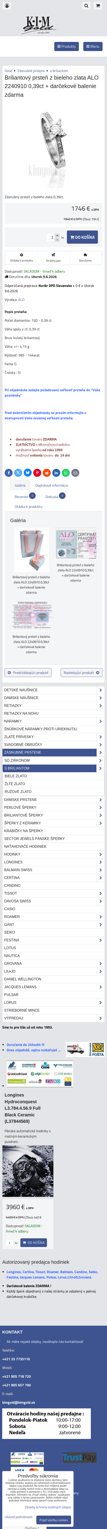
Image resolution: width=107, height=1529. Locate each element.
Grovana (54, 963)
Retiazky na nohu (21, 713)
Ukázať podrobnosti (18, 1517)
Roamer (54, 917)
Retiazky (54, 706)
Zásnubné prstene (54, 752)
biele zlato (16, 776)
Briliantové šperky (54, 815)
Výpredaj (54, 1018)
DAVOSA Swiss (54, 901)
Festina (54, 940)
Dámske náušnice (54, 698)
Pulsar (11, 995)
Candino (12, 885)
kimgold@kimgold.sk (18, 1402)
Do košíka (82, 237)
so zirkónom (54, 760)
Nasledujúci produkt (81, 672)
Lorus (54, 1002)
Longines (54, 862)
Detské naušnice (54, 690)
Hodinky (54, 854)
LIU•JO (54, 971)
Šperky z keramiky (54, 823)
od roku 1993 (43, 32)
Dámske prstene (54, 800)
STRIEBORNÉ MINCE (22, 1010)
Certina (54, 878)
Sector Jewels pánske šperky (34, 839)
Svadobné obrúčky (54, 745)
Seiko (9, 932)
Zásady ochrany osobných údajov (48, 1507)
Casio (9, 909)
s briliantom (54, 768)
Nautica (12, 956)
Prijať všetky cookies (53, 1520)
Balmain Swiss (54, 870)
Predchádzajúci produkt (28, 672)
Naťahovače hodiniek (25, 846)
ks (12, 1243)
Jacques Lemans (54, 987)
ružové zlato (18, 792)
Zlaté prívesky (54, 737)
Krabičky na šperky (23, 831)
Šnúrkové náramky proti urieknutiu (40, 729)
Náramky (54, 721)
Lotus (10, 948)
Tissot (54, 893)
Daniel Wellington (22, 979)
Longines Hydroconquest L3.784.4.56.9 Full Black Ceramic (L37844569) (23, 1108)
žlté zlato (15, 784)
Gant (54, 924)
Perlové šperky (54, 807)
